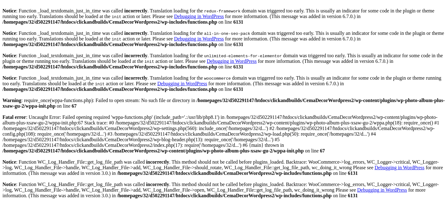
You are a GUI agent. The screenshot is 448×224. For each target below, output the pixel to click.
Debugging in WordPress (199, 16)
